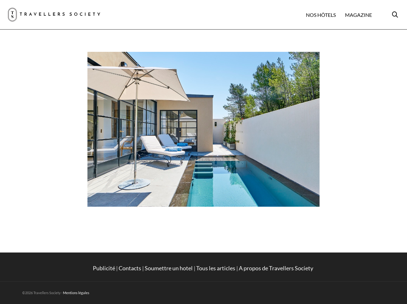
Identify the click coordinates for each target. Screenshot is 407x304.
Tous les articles (215, 268)
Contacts (130, 268)
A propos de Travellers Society (276, 268)
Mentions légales (76, 293)
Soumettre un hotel (169, 268)
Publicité (104, 268)
